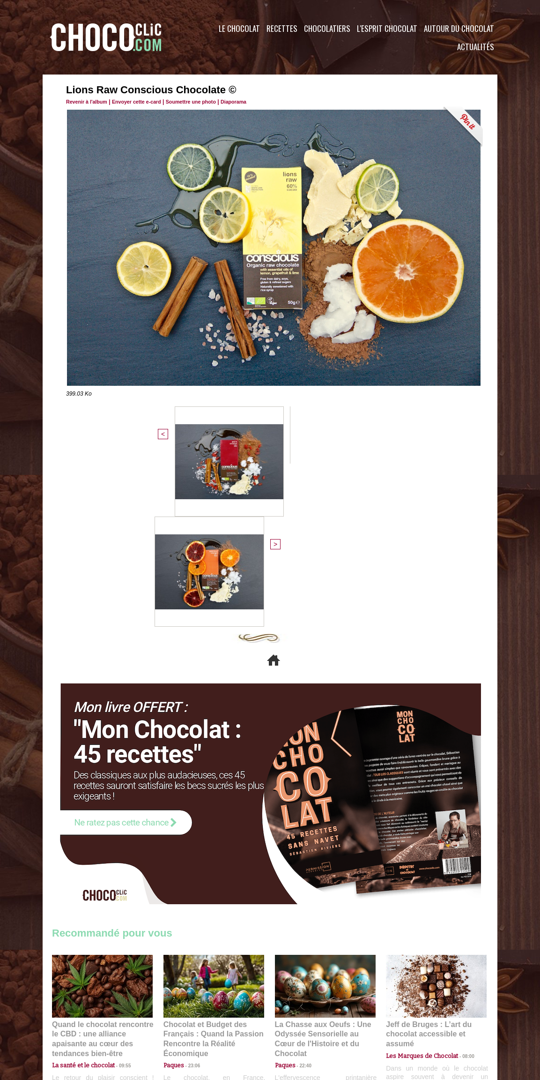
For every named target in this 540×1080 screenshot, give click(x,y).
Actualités (475, 46)
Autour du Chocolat (459, 28)
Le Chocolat (239, 28)
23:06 (191, 900)
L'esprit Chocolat (387, 28)
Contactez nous (80, 1023)
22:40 (302, 890)
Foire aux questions (413, 1023)
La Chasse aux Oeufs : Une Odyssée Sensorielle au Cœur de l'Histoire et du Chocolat (321, 870)
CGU (176, 1023)
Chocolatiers (327, 28)
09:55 (118, 890)
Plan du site (296, 1023)
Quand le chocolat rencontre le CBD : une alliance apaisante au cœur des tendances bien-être (101, 870)
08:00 (459, 882)
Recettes (281, 28)
